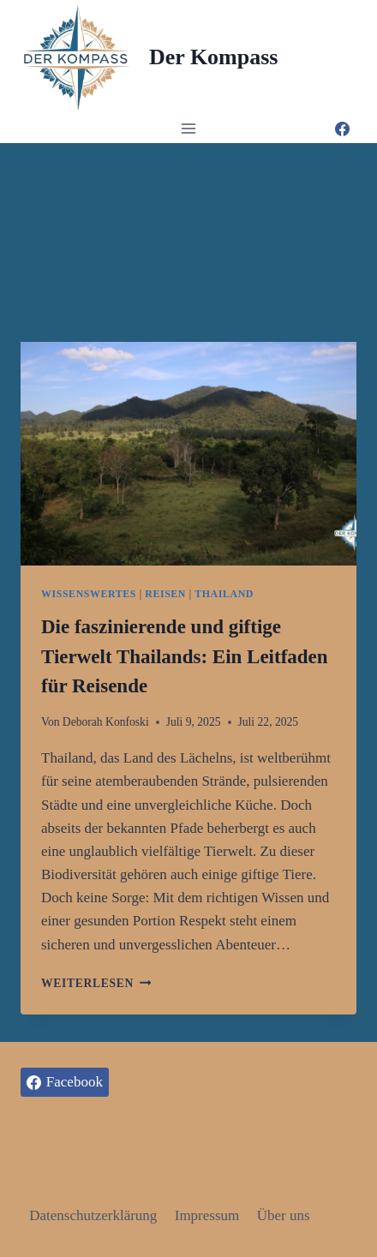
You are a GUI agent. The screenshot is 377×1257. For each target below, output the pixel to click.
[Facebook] (341, 128)
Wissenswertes (88, 594)
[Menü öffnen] (189, 128)
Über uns (283, 1215)
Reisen (165, 594)
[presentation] (188, 454)
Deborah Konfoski (106, 721)
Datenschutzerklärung (93, 1215)
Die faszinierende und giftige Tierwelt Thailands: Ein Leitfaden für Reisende (184, 656)
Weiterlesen (96, 983)
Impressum (207, 1215)
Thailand (224, 594)
